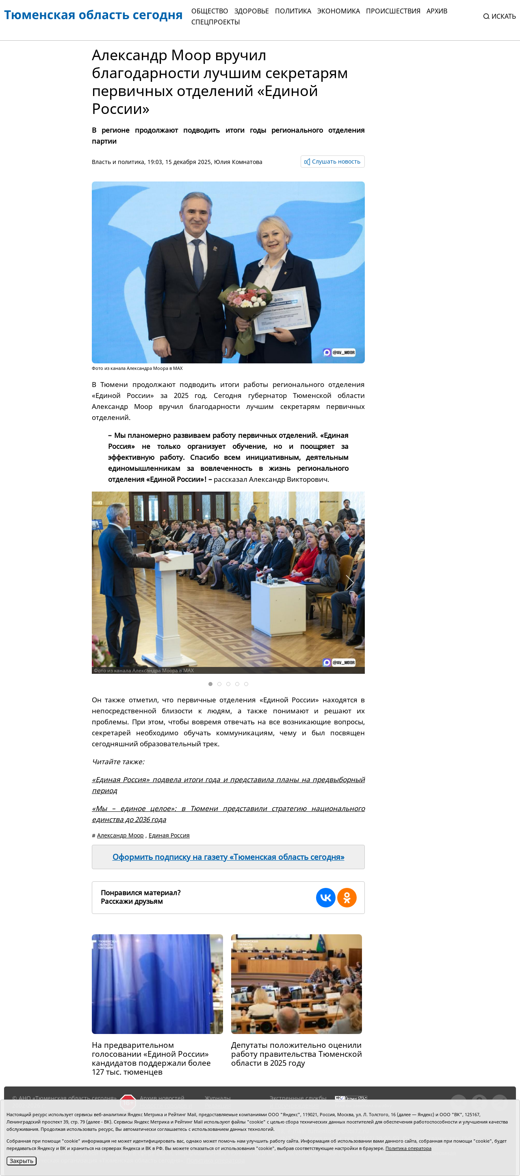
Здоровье (251, 11)
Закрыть (21, 1161)
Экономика (338, 11)
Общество (209, 11)
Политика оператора (408, 1148)
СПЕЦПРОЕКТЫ (215, 21)
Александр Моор (120, 835)
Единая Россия (169, 835)
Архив (437, 11)
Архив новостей (162, 1098)
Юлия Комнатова (238, 162)
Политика (293, 11)
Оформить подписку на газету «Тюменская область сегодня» (228, 857)
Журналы (218, 1098)
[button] (349, 583)
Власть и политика (118, 162)
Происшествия (393, 11)
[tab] (210, 684)
